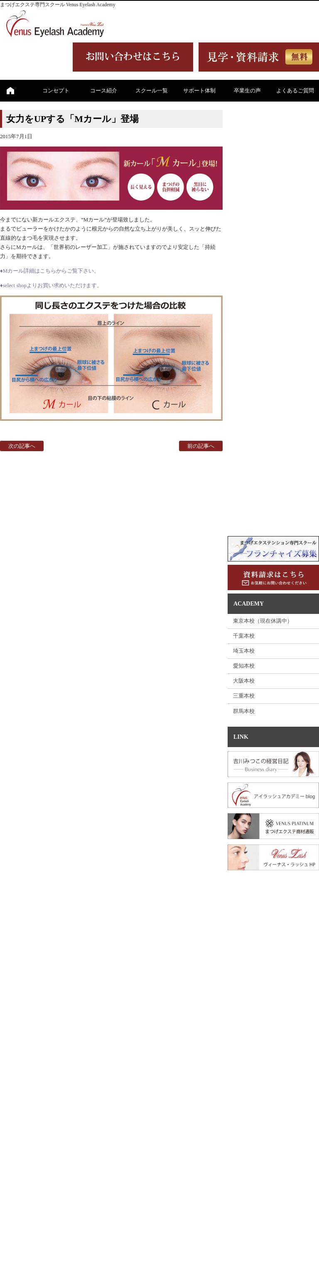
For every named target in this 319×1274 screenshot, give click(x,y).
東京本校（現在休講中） (262, 621)
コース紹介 (103, 90)
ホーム (10, 91)
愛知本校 (244, 666)
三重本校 (244, 696)
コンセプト (55, 90)
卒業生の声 (247, 90)
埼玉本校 (244, 651)
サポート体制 (199, 90)
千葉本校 (244, 636)
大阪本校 (244, 681)
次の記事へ (21, 446)
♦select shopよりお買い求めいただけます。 (51, 285)
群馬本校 (244, 711)
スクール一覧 (151, 90)
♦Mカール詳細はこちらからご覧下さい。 (49, 271)
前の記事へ (200, 446)
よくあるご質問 (295, 90)
